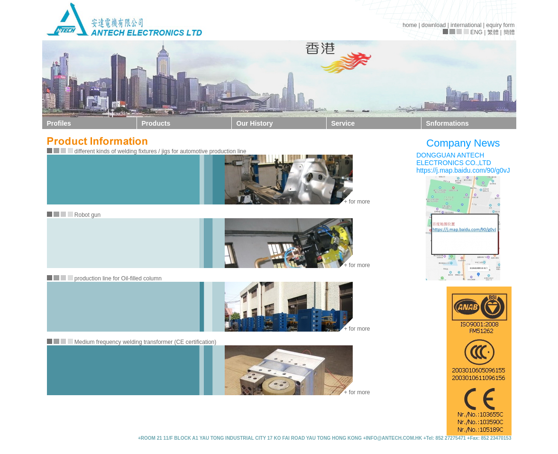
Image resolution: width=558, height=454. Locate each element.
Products (156, 123)
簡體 (509, 32)
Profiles (59, 123)
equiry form (500, 25)
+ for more (357, 201)
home (409, 25)
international (465, 25)
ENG (476, 32)
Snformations (447, 123)
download (433, 25)
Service (343, 123)
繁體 (493, 32)
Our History (255, 123)
